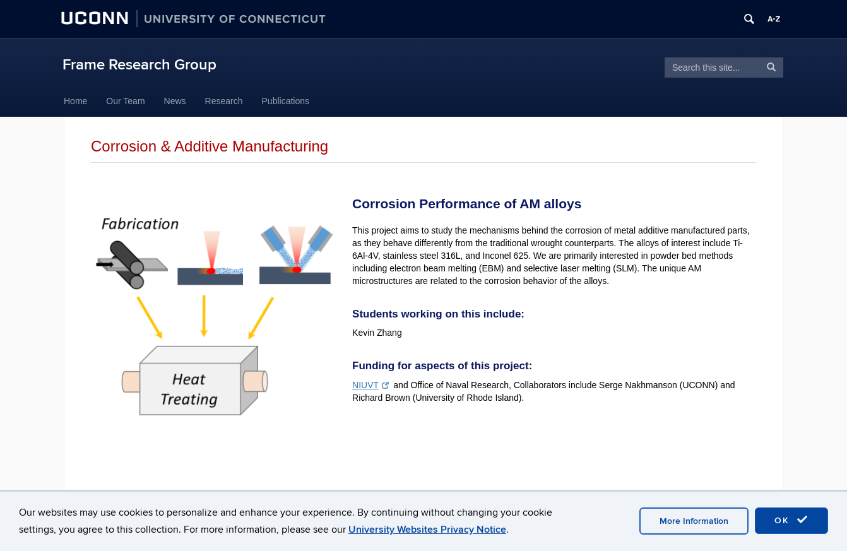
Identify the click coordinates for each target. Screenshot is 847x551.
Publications (286, 101)
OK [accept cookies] (791, 520)
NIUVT (370, 385)
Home (75, 101)
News (175, 101)
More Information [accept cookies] (694, 521)
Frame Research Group (139, 65)
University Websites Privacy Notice (427, 529)
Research (224, 101)
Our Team (125, 101)
